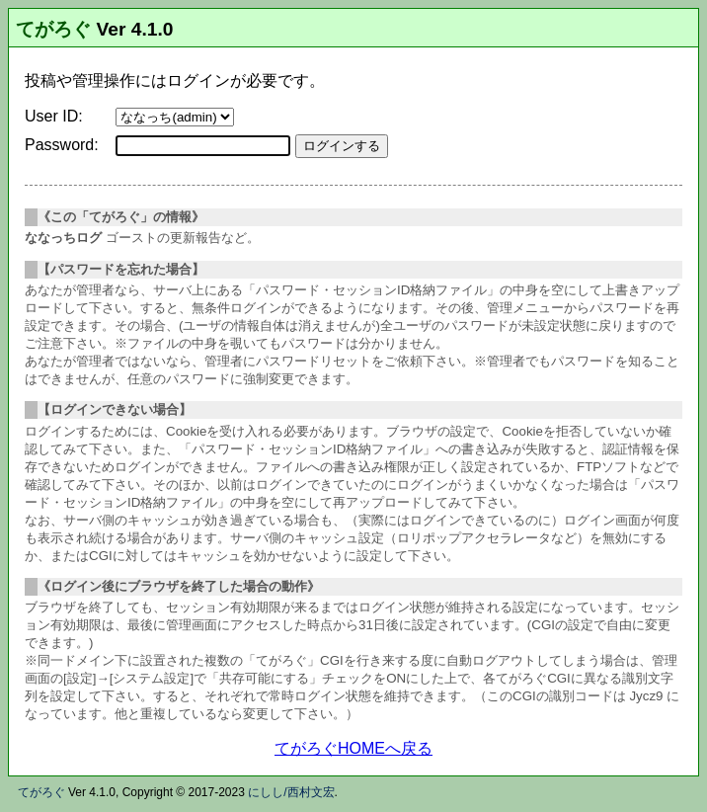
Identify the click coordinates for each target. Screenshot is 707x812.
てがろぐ (53, 29)
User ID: (54, 116)
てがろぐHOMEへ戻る (353, 748)
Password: (62, 144)
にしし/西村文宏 (291, 792)
